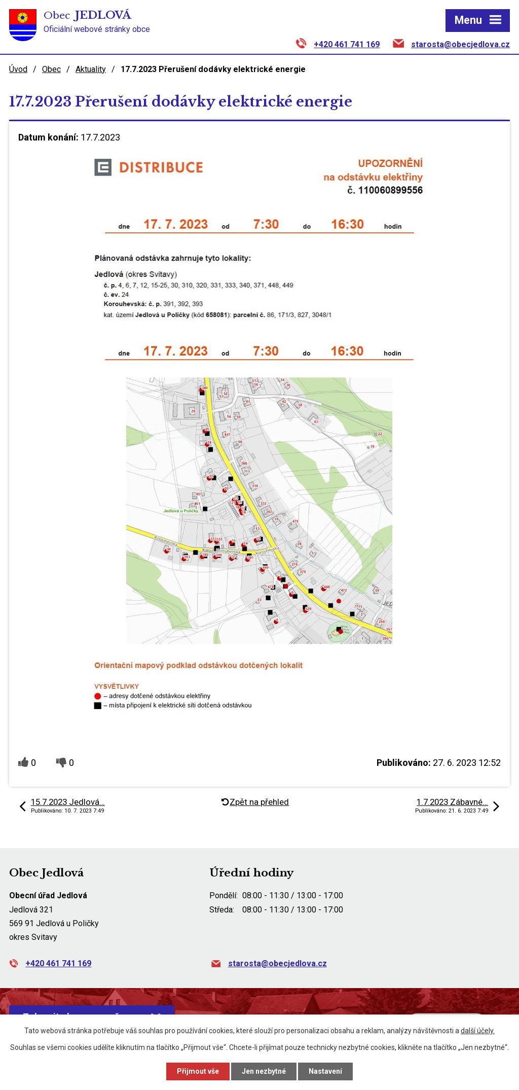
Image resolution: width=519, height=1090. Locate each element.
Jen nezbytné (264, 1071)
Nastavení (325, 1071)
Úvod (18, 69)
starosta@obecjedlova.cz (460, 44)
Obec (51, 69)
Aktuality (91, 69)
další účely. (478, 1031)
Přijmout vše (198, 1071)
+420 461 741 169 (347, 44)
